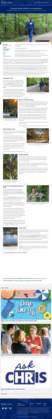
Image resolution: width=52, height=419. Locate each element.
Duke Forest (19, 192)
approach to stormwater (32, 236)
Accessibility (38, 403)
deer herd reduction (9, 223)
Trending (42, 2)
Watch (47, 2)
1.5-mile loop (22, 132)
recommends (43, 60)
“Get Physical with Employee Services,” (29, 68)
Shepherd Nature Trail (12, 197)
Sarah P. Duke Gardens (30, 106)
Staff (4, 55)
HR (3, 53)
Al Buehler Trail (11, 83)
